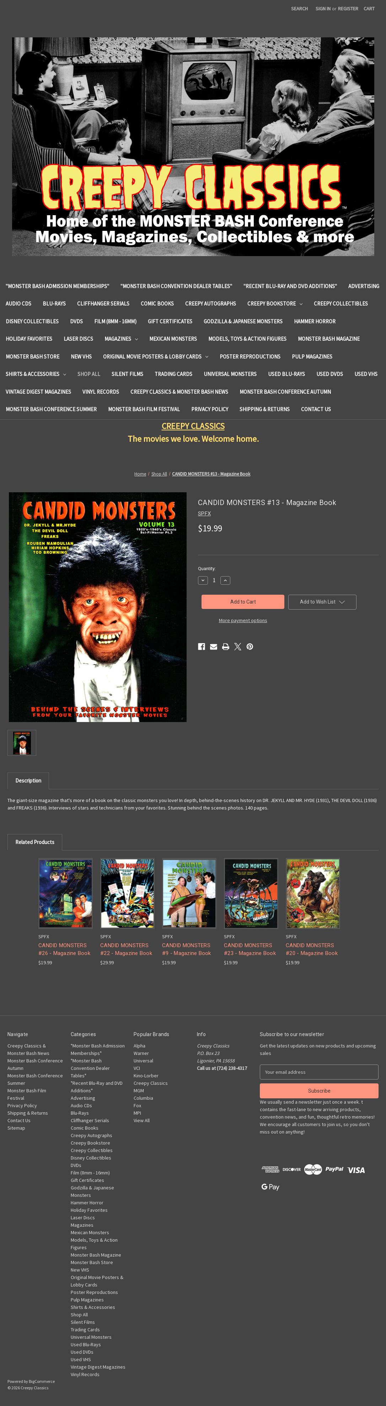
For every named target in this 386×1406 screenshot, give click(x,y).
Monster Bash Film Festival (144, 409)
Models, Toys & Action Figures (247, 338)
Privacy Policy (209, 409)
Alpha (139, 1045)
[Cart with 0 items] (369, 8)
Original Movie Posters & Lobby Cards (155, 356)
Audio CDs (18, 303)
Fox (137, 1105)
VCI (137, 1068)
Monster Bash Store (32, 356)
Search (299, 8)
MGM (139, 1090)
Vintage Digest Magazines (38, 391)
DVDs (76, 321)
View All (142, 1120)
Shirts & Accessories (36, 374)
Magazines (121, 338)
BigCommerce (42, 1381)
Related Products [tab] (34, 842)
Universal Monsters (230, 374)
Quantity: (207, 568)
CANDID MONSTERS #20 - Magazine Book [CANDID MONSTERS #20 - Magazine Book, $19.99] (312, 949)
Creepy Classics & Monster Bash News (179, 391)
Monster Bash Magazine (329, 338)
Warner (141, 1053)
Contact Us (316, 409)
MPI (137, 1113)
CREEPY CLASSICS (193, 425)
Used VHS (365, 374)
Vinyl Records (100, 391)
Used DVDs (329, 374)
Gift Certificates (170, 321)
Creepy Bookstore (274, 303)
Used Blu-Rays (286, 374)
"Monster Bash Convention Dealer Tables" (176, 286)
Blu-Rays (54, 303)
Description (28, 780)
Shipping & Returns (265, 409)
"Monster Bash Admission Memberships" (57, 286)
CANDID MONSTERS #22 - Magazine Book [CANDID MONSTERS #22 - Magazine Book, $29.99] (126, 949)
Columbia (143, 1098)
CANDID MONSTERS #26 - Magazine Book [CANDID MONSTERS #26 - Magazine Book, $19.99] (64, 949)
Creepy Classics (151, 1083)
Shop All (88, 374)
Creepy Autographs (210, 303)
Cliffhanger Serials (103, 303)
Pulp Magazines (312, 356)
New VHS (81, 356)
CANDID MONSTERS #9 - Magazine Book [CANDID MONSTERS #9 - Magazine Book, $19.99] (186, 949)
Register (348, 8)
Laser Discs (78, 338)
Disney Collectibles (32, 321)
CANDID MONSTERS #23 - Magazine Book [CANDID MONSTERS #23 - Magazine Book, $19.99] (250, 949)
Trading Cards (173, 374)
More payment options (243, 620)
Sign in (323, 8)
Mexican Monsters (173, 338)
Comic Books (157, 303)
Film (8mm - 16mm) (115, 321)
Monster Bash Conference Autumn (285, 391)
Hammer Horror (315, 321)
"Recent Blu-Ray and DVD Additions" (290, 286)
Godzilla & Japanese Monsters (243, 321)
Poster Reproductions (250, 356)
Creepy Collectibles (341, 303)
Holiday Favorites (29, 338)
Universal (143, 1060)
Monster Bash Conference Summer (51, 409)
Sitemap (16, 1128)
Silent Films (127, 374)
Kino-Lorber (146, 1075)
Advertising (363, 286)
